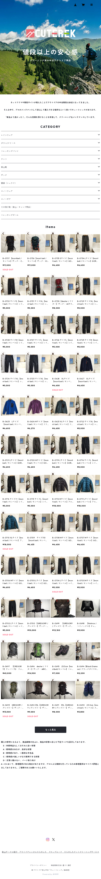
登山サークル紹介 (10, 852)
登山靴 (4, 167)
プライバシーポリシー (38, 865)
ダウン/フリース (8, 143)
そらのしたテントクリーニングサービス (81, 852)
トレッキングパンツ (10, 151)
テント (4, 159)
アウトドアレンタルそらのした (34, 852)
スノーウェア (7, 191)
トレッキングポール (10, 215)
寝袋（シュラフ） (9, 183)
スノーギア (6, 199)
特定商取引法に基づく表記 (61, 865)
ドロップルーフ (55, 852)
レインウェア (7, 135)
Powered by (50, 874)
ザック (4, 175)
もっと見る (50, 729)
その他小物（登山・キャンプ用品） (16, 207)
